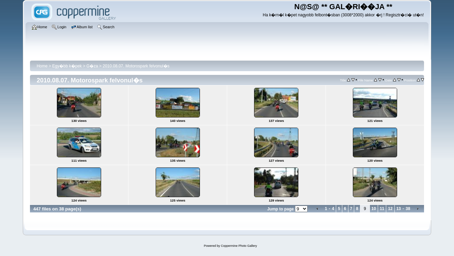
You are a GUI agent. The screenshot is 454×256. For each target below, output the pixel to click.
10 (374, 208)
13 (398, 208)
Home (42, 66)
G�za (92, 66)
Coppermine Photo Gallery (239, 245)
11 (382, 208)
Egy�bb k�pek (67, 66)
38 (408, 208)
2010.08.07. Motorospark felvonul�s (136, 66)
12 (390, 208)
